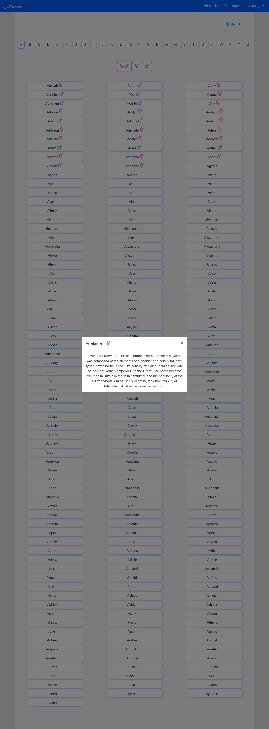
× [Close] (182, 343)
